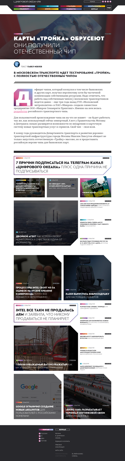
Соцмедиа (71, 6)
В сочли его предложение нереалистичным (95, 201)
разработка (58, 108)
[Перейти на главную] (27, 2)
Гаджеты (19, 280)
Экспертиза (22, 228)
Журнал (94, 9)
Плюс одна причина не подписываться (61, 163)
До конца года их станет (95, 239)
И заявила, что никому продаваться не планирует (45, 313)
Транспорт (24, 9)
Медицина (83, 347)
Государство (24, 6)
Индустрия (84, 197)
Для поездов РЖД (86, 413)
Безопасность (94, 6)
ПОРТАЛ (46, 427)
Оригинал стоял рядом (93, 368)
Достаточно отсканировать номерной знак (94, 319)
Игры (67, 283)
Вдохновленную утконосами (91, 351)
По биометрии (94, 220)
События (27, 34)
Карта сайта (59, 450)
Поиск (92, 1)
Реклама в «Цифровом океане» (60, 433)
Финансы (83, 216)
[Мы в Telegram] (103, 1)
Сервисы (19, 403)
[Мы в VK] (105, 1)
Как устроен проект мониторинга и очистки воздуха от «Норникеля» (40, 235)
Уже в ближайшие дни (92, 336)
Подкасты (71, 9)
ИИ (48, 6)
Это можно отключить (28, 184)
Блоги (47, 9)
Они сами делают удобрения (94, 304)
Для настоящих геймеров (87, 290)
